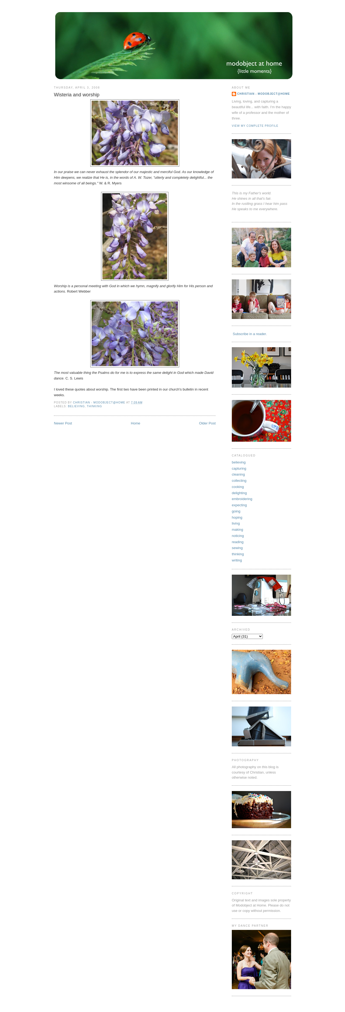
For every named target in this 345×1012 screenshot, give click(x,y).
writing (237, 560)
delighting (239, 493)
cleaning (238, 474)
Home (135, 423)
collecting (239, 481)
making (237, 530)
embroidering (242, 499)
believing (76, 406)
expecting (239, 505)
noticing (238, 536)
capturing (239, 468)
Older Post (207, 423)
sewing (237, 548)
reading (237, 542)
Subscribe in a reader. (249, 334)
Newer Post (63, 423)
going (236, 511)
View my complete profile (255, 125)
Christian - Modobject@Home (263, 93)
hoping (237, 517)
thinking (94, 406)
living (236, 523)
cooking (238, 487)
